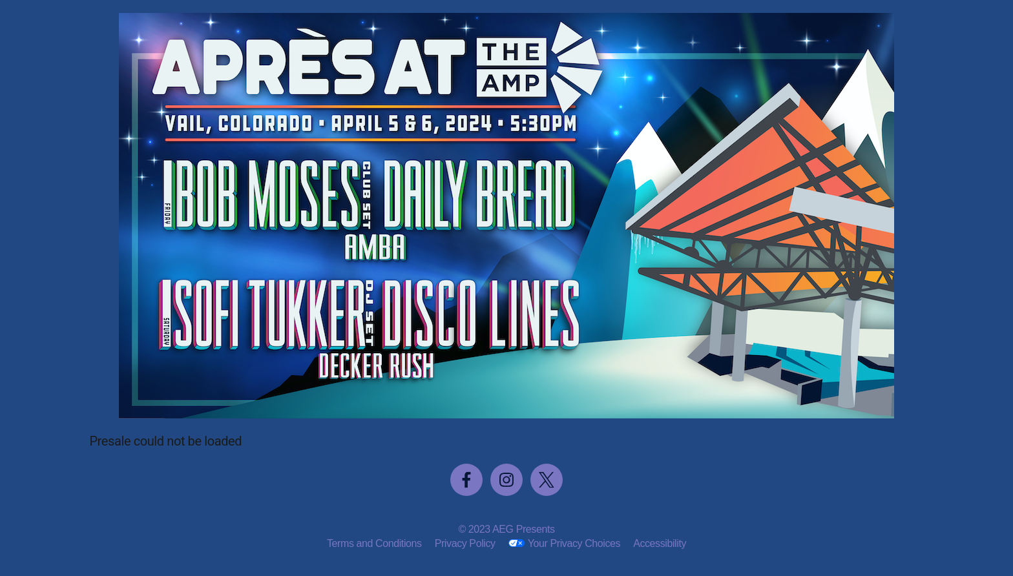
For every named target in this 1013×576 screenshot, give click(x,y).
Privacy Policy (465, 543)
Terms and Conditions (374, 543)
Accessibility (659, 543)
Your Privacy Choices (574, 543)
